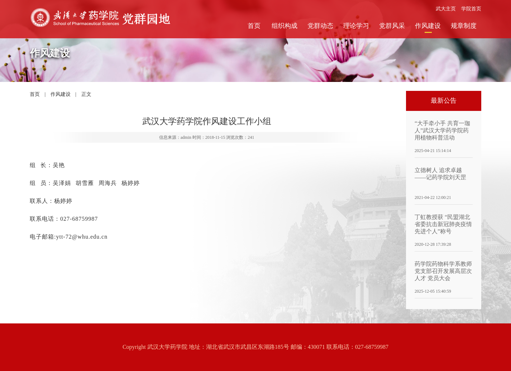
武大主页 (446, 8)
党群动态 (320, 25)
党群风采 (392, 25)
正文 (86, 94)
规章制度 (464, 25)
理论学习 (356, 25)
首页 (254, 25)
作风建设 (428, 25)
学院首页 (471, 8)
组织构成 (284, 25)
